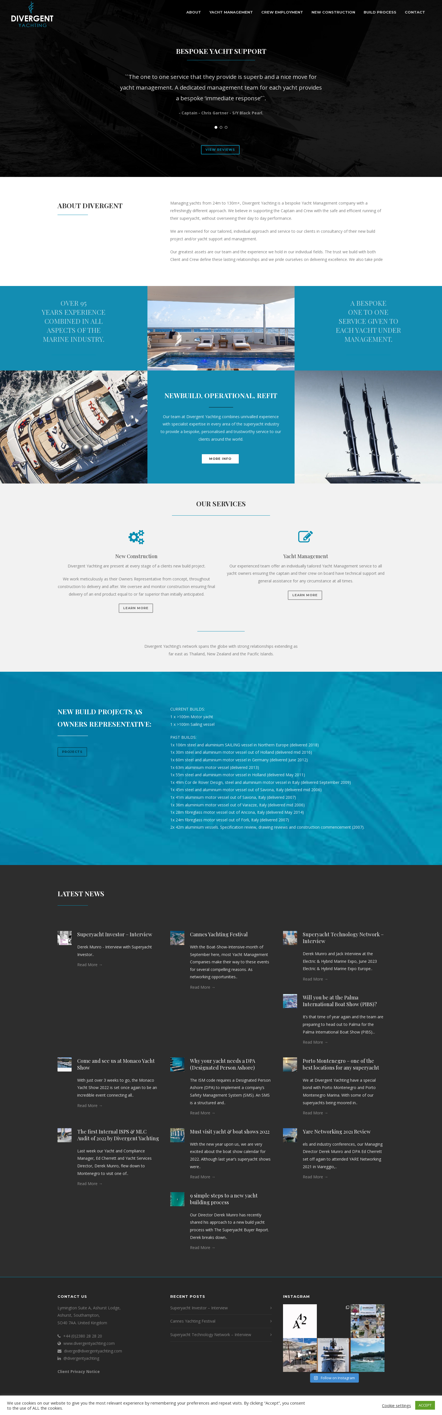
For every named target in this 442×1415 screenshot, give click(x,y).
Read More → (90, 964)
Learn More (136, 608)
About (193, 12)
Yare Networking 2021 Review (337, 1131)
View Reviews (220, 150)
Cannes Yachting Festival (219, 934)
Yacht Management (231, 12)
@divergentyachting (81, 1358)
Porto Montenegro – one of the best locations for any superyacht (341, 1064)
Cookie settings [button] (396, 1405)
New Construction (333, 12)
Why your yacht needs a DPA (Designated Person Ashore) (222, 1064)
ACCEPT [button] (425, 1405)
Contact (415, 12)
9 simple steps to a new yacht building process (224, 1199)
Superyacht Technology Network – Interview (210, 1334)
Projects (72, 752)
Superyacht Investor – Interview (114, 934)
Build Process (380, 12)
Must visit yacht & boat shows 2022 (229, 1131)
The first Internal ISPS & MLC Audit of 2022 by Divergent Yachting (118, 1135)
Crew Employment (282, 12)
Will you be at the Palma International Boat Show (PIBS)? (340, 1001)
